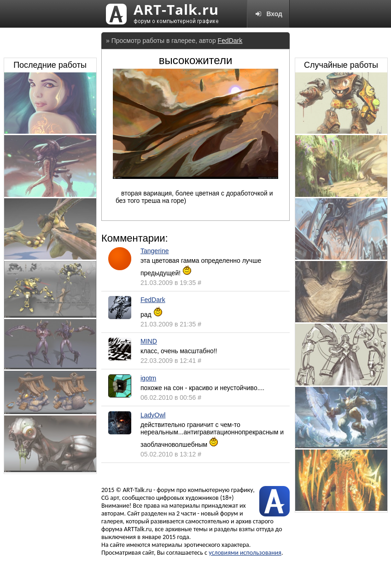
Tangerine (154, 251)
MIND (148, 341)
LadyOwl (152, 415)
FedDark (230, 40)
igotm (148, 378)
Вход (268, 14)
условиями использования (245, 553)
